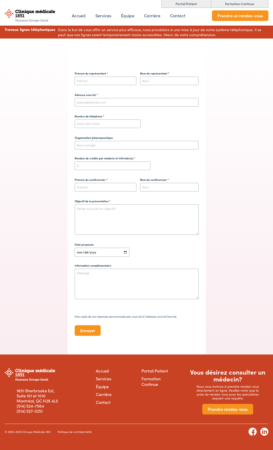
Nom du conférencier (154, 180)
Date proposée (84, 244)
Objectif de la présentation (93, 201)
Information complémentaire (93, 265)
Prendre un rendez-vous (240, 15)
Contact (177, 16)
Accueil (79, 16)
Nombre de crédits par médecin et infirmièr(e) (105, 158)
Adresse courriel (86, 95)
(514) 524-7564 (30, 405)
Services (103, 16)
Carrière (152, 16)
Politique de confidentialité (75, 432)
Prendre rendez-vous (228, 409)
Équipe (127, 16)
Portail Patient (154, 371)
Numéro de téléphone (89, 116)
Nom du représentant (154, 73)
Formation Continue (151, 381)
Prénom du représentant (91, 73)
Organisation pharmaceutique (94, 138)
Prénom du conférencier (91, 180)
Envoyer (87, 330)
